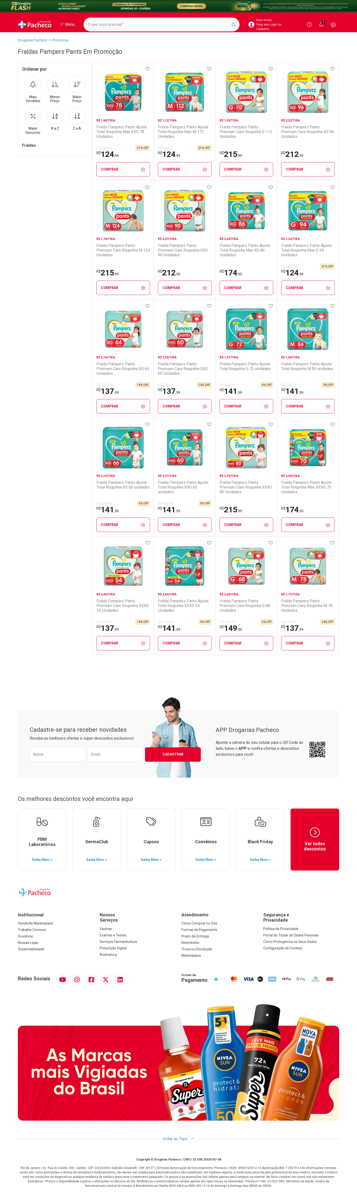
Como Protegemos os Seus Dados (290, 942)
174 (231, 273)
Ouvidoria (25, 936)
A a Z (55, 119)
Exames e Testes (113, 935)
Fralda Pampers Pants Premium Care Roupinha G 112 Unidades (246, 132)
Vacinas (106, 929)
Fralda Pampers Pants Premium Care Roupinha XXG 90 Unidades (183, 250)
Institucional (31, 914)
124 (107, 154)
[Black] (178, 6)
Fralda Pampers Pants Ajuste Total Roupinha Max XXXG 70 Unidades (306, 487)
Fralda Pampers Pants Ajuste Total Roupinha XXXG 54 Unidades (183, 606)
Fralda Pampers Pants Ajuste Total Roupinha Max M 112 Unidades (183, 132)
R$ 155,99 (227, 385)
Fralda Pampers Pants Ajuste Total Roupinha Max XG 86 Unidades (245, 250)
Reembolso (190, 943)
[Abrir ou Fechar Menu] (68, 24)
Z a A (77, 119)
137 (107, 391)
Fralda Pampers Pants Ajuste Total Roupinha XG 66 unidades (123, 485)
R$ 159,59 (104, 385)
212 (292, 154)
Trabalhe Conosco (32, 930)
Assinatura (108, 955)
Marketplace (191, 956)
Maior (77, 89)
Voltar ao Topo (179, 1138)
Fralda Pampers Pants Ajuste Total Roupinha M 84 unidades (307, 366)
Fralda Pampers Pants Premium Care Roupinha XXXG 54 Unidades (122, 606)
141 (231, 391)
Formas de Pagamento (199, 930)
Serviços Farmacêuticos (118, 942)
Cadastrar (173, 754)
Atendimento (194, 914)
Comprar (123, 169)
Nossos (138, 917)
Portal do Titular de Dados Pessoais (291, 935)
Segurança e (301, 917)
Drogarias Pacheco (32, 40)
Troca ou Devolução (196, 949)
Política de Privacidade (280, 929)
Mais (33, 89)
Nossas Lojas (28, 943)
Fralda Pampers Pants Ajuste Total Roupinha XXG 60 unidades (183, 487)
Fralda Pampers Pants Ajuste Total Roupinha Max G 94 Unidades (306, 250)
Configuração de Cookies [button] (282, 948)
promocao (60, 40)
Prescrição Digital (113, 948)
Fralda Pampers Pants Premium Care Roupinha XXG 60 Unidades (183, 369)
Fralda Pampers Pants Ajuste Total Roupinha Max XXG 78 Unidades (121, 132)
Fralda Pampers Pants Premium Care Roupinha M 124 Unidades (123, 250)
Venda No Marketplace (35, 923)
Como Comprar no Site (199, 923)
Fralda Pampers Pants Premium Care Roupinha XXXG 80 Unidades (246, 487)
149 (231, 628)
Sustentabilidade (31, 949)
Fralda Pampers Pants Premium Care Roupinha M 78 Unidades (306, 606)
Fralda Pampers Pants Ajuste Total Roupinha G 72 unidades (245, 366)
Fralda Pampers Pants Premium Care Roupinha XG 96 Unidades (307, 132)
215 (231, 154)
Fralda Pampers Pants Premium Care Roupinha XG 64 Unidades (122, 369)
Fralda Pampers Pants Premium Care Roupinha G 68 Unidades (245, 606)
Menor (55, 89)
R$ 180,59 (104, 148)
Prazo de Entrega (195, 936)
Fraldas (29, 145)
